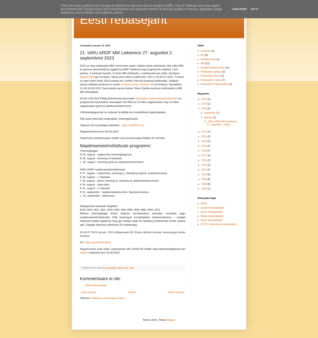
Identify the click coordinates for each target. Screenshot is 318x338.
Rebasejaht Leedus (211, 80)
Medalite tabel (208, 59)
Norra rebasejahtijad (211, 211)
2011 (204, 169)
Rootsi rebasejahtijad (212, 216)
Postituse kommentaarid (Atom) (108, 298)
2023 (204, 108)
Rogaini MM (87, 76)
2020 (204, 141)
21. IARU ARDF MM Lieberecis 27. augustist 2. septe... (220, 123)
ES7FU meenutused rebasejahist (218, 224)
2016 (204, 160)
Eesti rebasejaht (123, 19)
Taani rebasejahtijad (211, 220)
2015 (204, 165)
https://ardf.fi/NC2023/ (98, 242)
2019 (204, 145)
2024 (204, 103)
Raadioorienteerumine (213, 67)
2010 (204, 174)
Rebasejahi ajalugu (211, 71)
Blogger (171, 319)
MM (203, 63)
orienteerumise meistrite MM (137, 84)
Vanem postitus (176, 292)
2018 (204, 150)
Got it (254, 9)
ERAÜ (204, 203)
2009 (204, 179)
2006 (204, 188)
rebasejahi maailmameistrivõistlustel (156, 98)
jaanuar (208, 117)
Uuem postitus (89, 292)
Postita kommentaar (96, 285)
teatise (84, 252)
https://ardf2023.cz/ (133, 125)
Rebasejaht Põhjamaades (214, 84)
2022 (204, 131)
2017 (204, 155)
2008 (204, 184)
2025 (204, 99)
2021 (204, 136)
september (210, 112)
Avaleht (132, 292)
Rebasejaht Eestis (210, 75)
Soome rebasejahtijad (212, 207)
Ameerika (206, 51)
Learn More (239, 9)
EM (202, 55)
